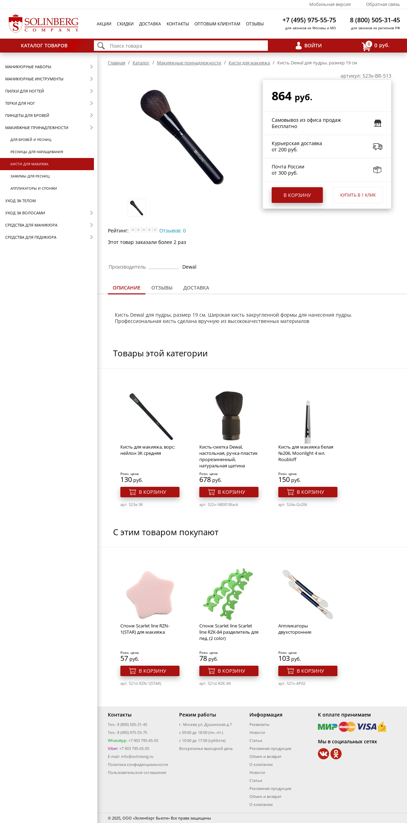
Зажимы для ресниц (29, 176)
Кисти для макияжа (29, 163)
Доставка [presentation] (196, 287)
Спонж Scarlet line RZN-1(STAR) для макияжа (144, 629)
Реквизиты (259, 724)
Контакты (178, 24)
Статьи (255, 740)
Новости (257, 732)
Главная (116, 63)
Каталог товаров (44, 45)
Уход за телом (20, 200)
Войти (313, 45)
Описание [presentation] (127, 287)
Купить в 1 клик (358, 195)
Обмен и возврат (265, 756)
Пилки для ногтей (24, 91)
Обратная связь (383, 4)
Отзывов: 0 (172, 230)
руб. (376, 45)
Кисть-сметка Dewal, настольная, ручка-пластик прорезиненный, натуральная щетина (228, 456)
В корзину (297, 195)
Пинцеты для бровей (27, 115)
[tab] (126, 288)
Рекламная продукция (270, 748)
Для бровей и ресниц (30, 139)
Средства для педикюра (30, 237)
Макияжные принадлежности (36, 127)
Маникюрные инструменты (34, 78)
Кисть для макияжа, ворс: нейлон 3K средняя (147, 450)
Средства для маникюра (31, 225)
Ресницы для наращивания (36, 151)
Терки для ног (20, 103)
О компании (261, 764)
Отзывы (255, 24)
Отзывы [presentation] (162, 287)
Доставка (150, 24)
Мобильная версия (330, 4)
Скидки (125, 24)
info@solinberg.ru (137, 756)
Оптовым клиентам (217, 24)
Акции (104, 24)
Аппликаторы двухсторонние (294, 629)
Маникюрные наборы (28, 66)
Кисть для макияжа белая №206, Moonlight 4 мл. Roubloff (305, 453)
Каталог (141, 63)
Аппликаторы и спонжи (33, 188)
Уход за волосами (25, 212)
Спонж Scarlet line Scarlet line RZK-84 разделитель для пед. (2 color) (228, 632)
